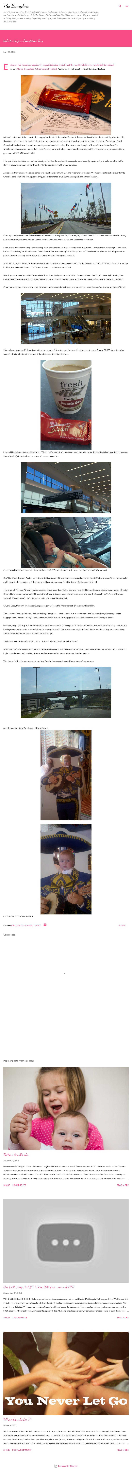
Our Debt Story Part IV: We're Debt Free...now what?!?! (38, 1287)
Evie (13, 925)
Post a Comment (21, 1450)
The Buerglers (16, 6)
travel (37, 925)
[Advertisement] (66, 1030)
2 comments (19, 1185)
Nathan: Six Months (15, 1155)
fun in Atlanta (25, 925)
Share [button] (122, 925)
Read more (123, 1185)
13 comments (19, 1317)
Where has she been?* (17, 1420)
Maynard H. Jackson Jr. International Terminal (37, 69)
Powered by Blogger (66, 1466)
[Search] (120, 5)
